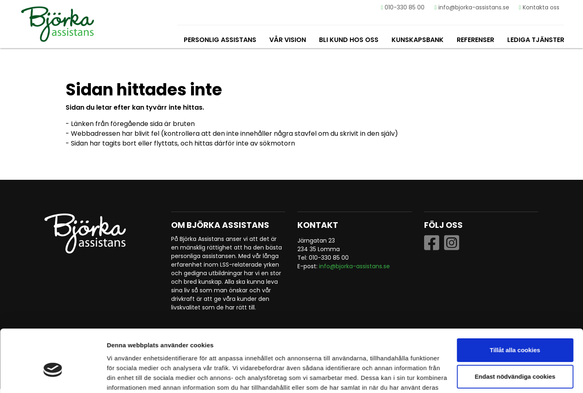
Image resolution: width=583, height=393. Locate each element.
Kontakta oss (538, 7)
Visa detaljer (125, 376)
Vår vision (286, 39)
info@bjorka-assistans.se (471, 7)
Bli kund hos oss (348, 39)
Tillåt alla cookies (515, 307)
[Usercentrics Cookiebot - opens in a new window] (52, 377)
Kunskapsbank (417, 39)
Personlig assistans (219, 39)
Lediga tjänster (534, 39)
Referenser (474, 39)
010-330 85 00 (402, 7)
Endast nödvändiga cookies (515, 333)
